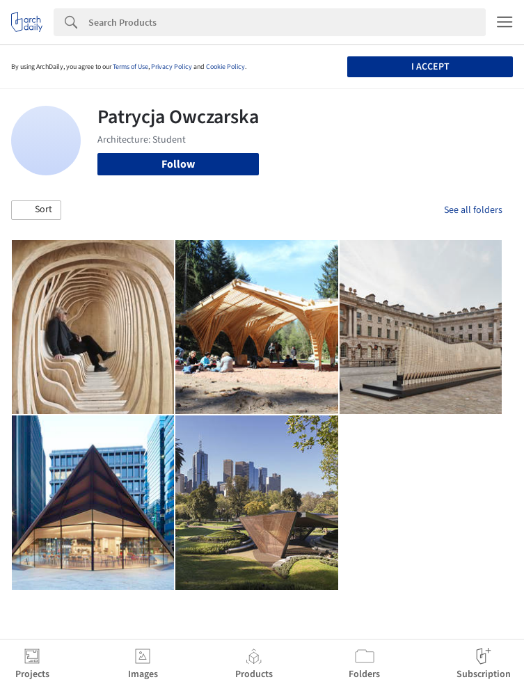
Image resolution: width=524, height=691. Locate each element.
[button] (36, 210)
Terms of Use (130, 67)
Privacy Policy (171, 67)
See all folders (473, 210)
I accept (430, 67)
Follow (178, 164)
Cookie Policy (225, 67)
